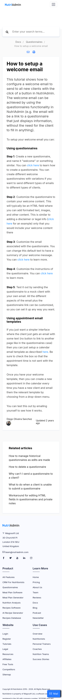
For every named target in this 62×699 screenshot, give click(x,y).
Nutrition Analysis (11, 602)
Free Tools (7, 664)
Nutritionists (39, 638)
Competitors (8, 669)
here (45, 351)
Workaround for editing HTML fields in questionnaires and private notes (30, 499)
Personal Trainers (42, 644)
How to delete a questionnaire (27, 466)
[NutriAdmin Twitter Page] (10, 558)
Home (36, 577)
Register (6, 638)
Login (5, 633)
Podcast (37, 613)
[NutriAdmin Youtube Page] (17, 558)
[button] (53, 693)
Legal (5, 649)
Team (35, 592)
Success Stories (41, 659)
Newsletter (38, 618)
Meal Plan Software (12, 592)
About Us (37, 587)
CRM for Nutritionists (13, 582)
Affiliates (6, 659)
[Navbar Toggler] (53, 4)
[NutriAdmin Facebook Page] (3, 558)
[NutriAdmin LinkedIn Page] (24, 558)
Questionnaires (34, 41)
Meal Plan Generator (12, 597)
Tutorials (6, 644)
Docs (18, 41)
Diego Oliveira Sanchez (19, 419)
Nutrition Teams (41, 654)
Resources (7, 654)
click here (33, 165)
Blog (35, 607)
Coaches (37, 649)
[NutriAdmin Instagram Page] (31, 558)
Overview (37, 633)
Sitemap (6, 674)
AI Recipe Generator (12, 613)
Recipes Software (11, 607)
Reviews (37, 597)
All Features (8, 577)
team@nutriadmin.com (16, 552)
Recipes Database (11, 618)
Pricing (36, 582)
